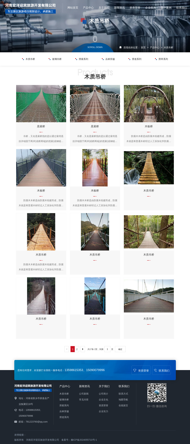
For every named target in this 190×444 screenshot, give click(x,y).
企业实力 (150, 7)
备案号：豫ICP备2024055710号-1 (79, 439)
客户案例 (166, 7)
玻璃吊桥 (55, 59)
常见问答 (84, 399)
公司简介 (103, 393)
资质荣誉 (135, 7)
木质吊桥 (168, 47)
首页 (143, 47)
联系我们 (181, 7)
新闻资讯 (119, 7)
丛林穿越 (108, 59)
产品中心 (88, 7)
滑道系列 (134, 59)
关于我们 (104, 7)
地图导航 (123, 399)
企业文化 (103, 399)
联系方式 (123, 393)
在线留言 (123, 405)
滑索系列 (81, 59)
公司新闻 (84, 393)
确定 (120, 349)
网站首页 (72, 7)
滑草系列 (161, 59)
